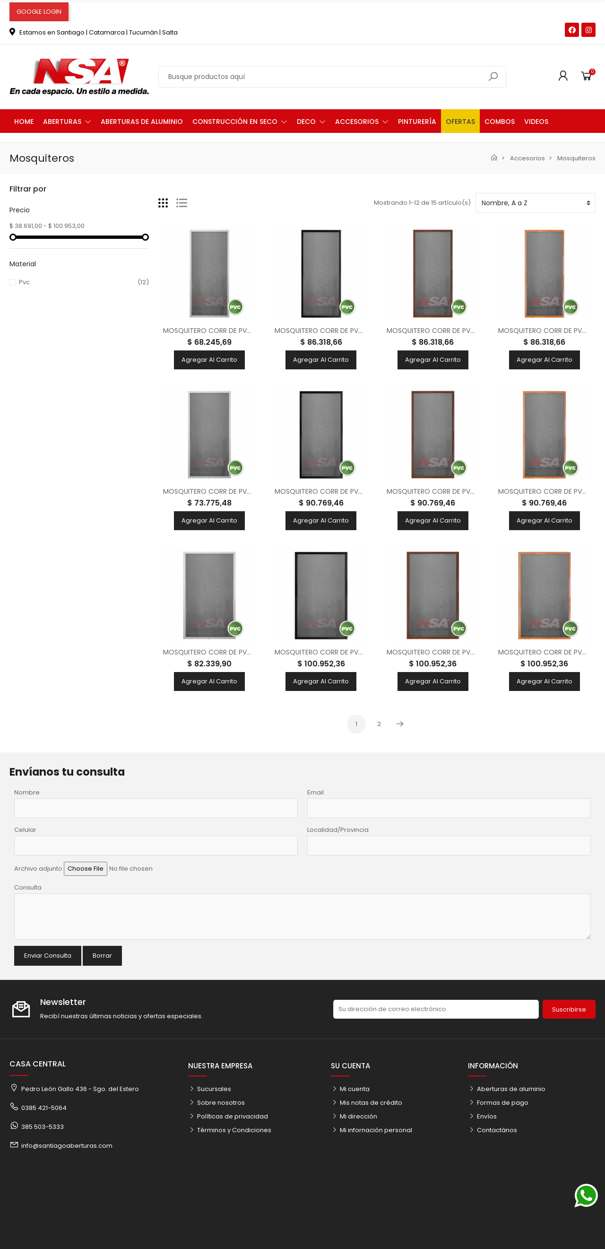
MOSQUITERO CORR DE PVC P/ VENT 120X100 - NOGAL (473, 491)
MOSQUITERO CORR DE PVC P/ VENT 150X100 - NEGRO (361, 652)
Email (315, 792)
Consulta (28, 887)
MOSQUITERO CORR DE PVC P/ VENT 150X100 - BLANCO (251, 652)
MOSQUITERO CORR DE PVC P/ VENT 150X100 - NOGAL (473, 652)
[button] (67, 121)
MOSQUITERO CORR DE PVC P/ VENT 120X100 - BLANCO (251, 491)
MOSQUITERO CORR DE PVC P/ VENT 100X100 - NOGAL (473, 330)
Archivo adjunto (38, 868)
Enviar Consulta (47, 955)
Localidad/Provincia (338, 829)
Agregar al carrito (209, 359)
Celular (25, 829)
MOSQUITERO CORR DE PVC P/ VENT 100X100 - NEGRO (361, 330)
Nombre (27, 792)
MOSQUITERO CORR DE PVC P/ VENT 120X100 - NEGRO (361, 491)
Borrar (102, 955)
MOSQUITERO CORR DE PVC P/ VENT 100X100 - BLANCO (251, 330)
